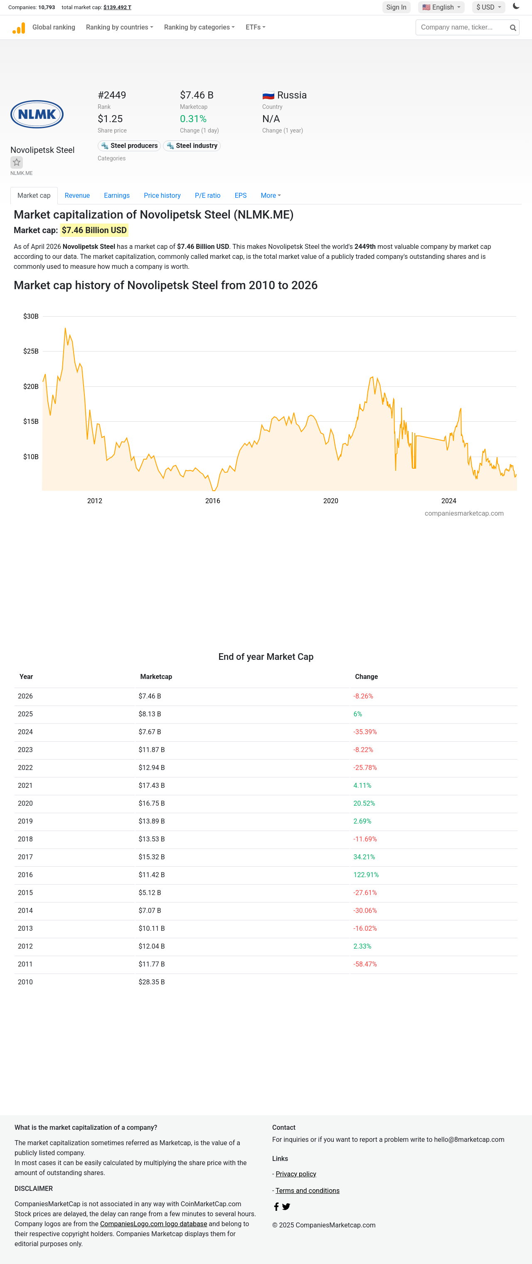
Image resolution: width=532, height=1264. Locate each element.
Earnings (117, 195)
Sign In (396, 7)
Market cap (34, 195)
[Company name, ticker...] (468, 27)
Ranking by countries (117, 27)
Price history (162, 195)
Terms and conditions (308, 1191)
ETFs (253, 27)
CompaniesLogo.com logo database (153, 1224)
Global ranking (53, 27)
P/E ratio (208, 195)
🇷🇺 (284, 95)
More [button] (268, 195)
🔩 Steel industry (192, 146)
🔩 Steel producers (129, 146)
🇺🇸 (439, 7)
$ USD (486, 7)
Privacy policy (296, 1174)
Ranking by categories (197, 27)
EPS (241, 195)
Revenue (77, 195)
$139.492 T (117, 7)
